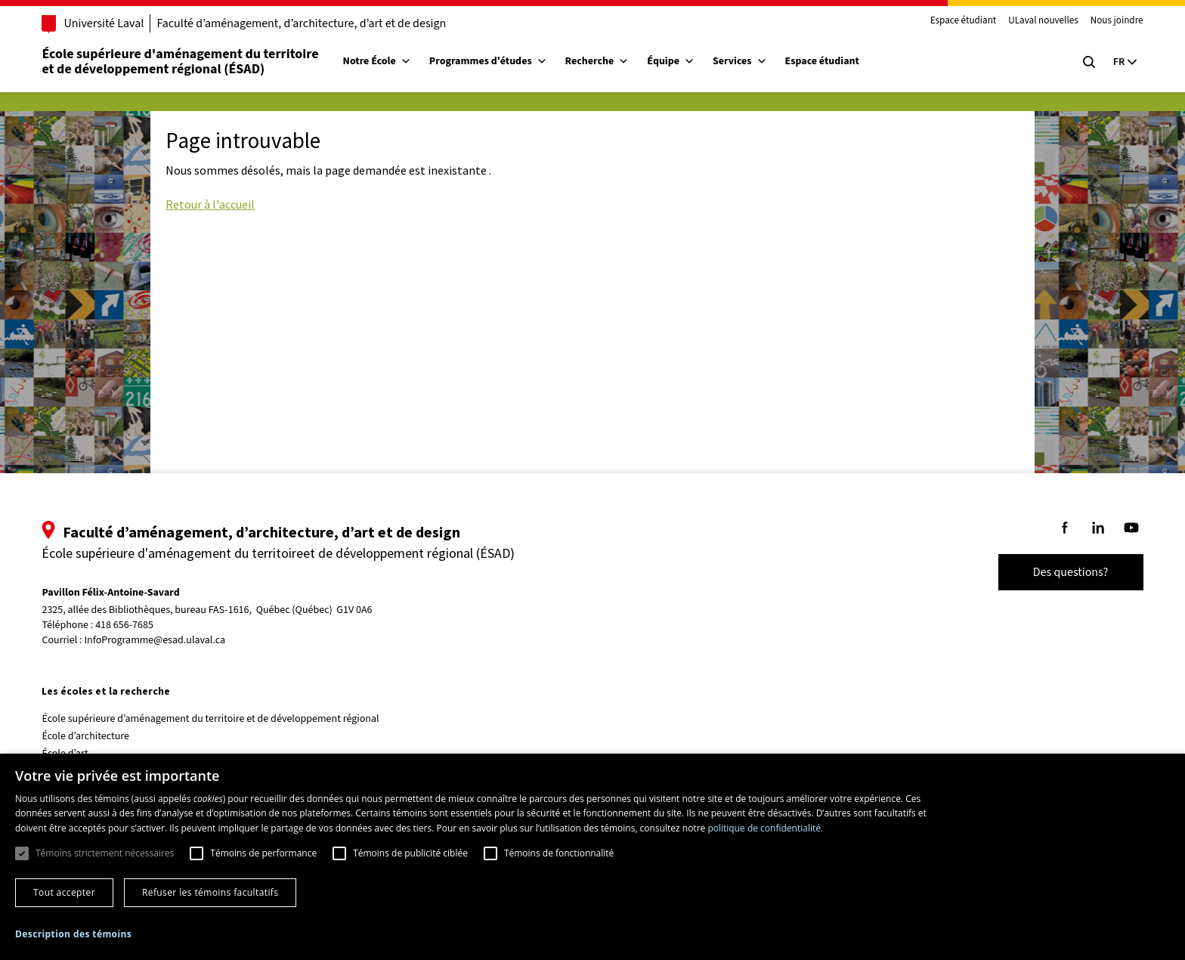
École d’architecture (94, 736)
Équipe (679, 61)
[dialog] (592, 857)
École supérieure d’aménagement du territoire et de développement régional (218, 718)
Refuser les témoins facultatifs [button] (210, 892)
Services (748, 61)
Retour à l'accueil (210, 204)
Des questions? (1062, 572)
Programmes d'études (496, 61)
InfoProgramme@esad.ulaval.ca (163, 640)
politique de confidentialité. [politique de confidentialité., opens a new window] (765, 828)
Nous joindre (1108, 21)
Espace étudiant (955, 21)
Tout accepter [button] (64, 892)
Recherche (605, 61)
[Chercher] (1081, 62)
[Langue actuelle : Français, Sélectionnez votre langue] (1117, 62)
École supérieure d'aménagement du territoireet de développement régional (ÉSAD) (188, 62)
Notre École (385, 61)
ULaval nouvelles (1036, 21)
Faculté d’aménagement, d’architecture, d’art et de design (309, 23)
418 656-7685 (133, 625)
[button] (73, 934)
